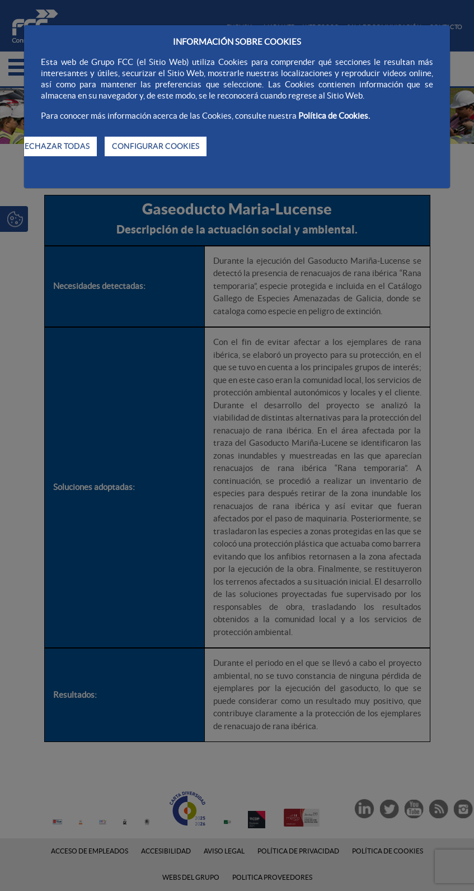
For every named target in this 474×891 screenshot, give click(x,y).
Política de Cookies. (334, 115)
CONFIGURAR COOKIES (155, 146)
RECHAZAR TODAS (55, 146)
